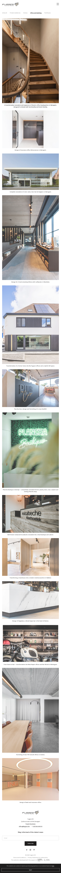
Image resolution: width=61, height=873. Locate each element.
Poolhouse (47, 13)
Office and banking (36, 13)
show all (4, 13)
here (53, 866)
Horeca (25, 13)
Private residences (15, 13)
